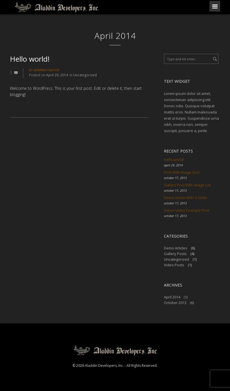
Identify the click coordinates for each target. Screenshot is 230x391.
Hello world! (29, 59)
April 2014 (172, 297)
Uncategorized (85, 75)
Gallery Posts (175, 253)
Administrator (47, 70)
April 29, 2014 (57, 75)
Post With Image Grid (181, 172)
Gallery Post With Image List (187, 184)
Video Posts (174, 264)
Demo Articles (175, 248)
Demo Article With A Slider (186, 197)
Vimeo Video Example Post (186, 210)
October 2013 (175, 302)
